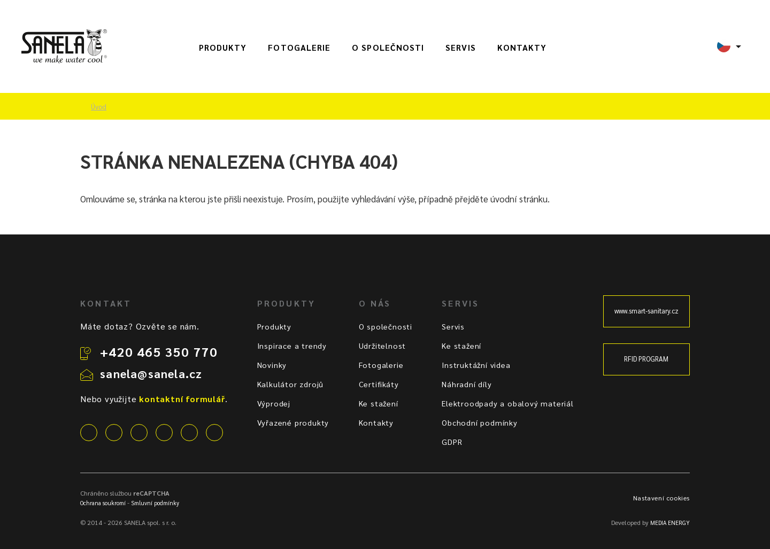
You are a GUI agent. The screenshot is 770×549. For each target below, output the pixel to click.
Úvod (98, 107)
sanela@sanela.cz (151, 373)
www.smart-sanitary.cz (646, 311)
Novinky (272, 365)
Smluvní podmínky (155, 503)
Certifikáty (379, 384)
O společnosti (388, 47)
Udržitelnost (382, 345)
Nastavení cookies (661, 497)
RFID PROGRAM (646, 359)
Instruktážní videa (476, 365)
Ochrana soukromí (103, 503)
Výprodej (273, 403)
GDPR (452, 441)
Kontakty (522, 47)
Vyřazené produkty (293, 422)
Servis (460, 47)
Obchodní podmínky (480, 422)
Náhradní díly (466, 384)
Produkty (223, 47)
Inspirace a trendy (292, 345)
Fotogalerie (299, 47)
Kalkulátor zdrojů (290, 384)
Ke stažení (378, 403)
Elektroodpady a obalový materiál (508, 403)
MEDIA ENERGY (670, 523)
